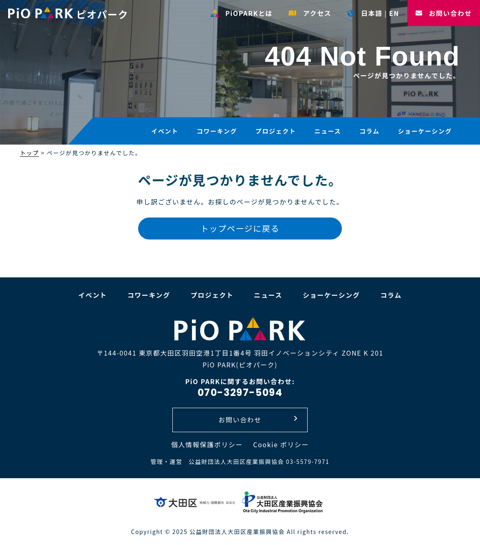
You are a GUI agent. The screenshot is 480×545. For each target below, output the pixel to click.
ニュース (327, 131)
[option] (240, 73)
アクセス (310, 13)
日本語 (365, 13)
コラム (369, 131)
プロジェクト (275, 131)
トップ (29, 153)
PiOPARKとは (241, 13)
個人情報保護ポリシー (207, 444)
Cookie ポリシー (281, 444)
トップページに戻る (240, 228)
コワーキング (217, 131)
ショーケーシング (425, 131)
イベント (164, 131)
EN (394, 13)
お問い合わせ (444, 13)
